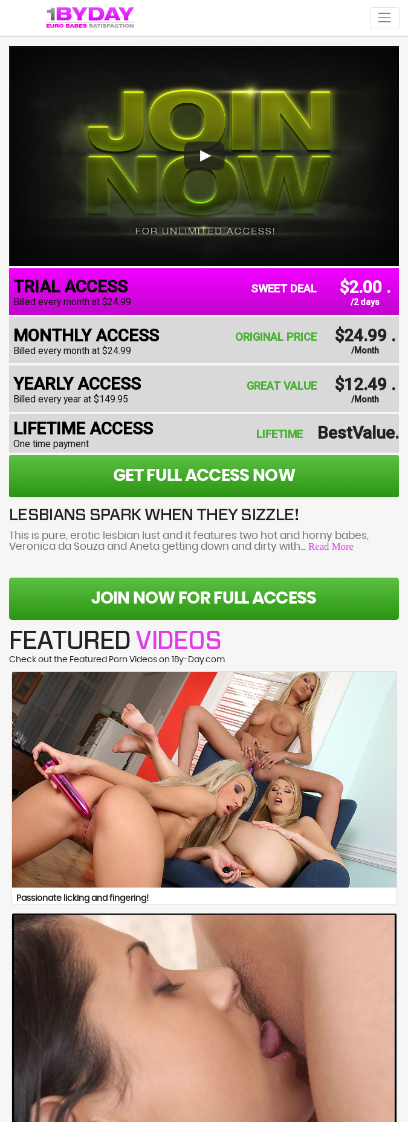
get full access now (204, 476)
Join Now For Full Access (203, 598)
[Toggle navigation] (385, 17)
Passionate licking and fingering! (82, 898)
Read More (331, 546)
